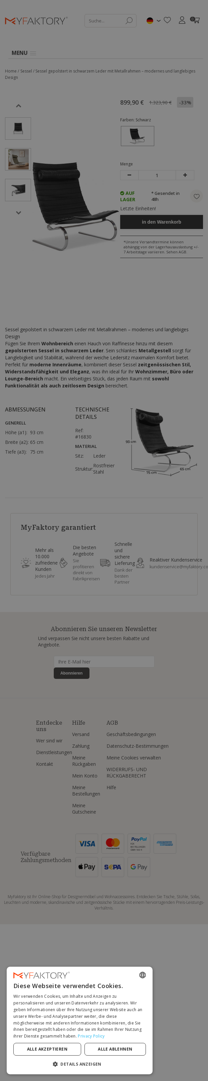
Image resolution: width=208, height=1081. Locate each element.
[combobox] (191, 988)
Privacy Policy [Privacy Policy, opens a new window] (119, 1036)
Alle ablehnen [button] (152, 1049)
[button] (104, 1064)
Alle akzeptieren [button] (59, 1049)
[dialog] (104, 1027)
